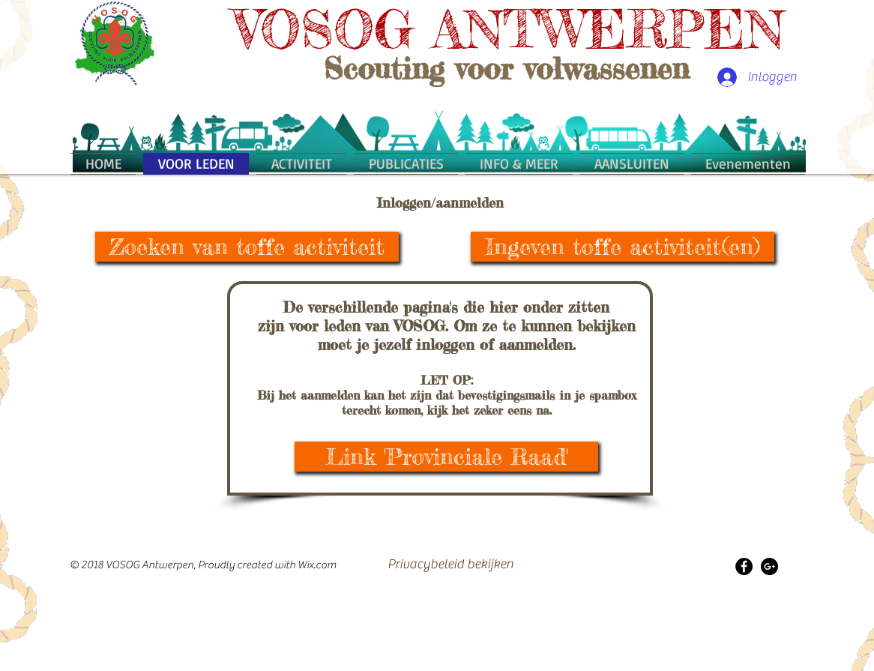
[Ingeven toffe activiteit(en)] (622, 247)
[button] (519, 163)
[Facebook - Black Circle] (744, 566)
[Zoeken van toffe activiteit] (247, 247)
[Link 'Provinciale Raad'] (446, 457)
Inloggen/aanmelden (440, 202)
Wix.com (317, 565)
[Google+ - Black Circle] (769, 566)
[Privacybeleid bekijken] (450, 565)
